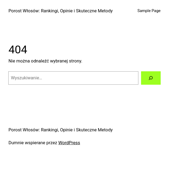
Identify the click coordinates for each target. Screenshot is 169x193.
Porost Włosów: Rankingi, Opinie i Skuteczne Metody (60, 10)
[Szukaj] (151, 78)
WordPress (69, 142)
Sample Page (149, 10)
